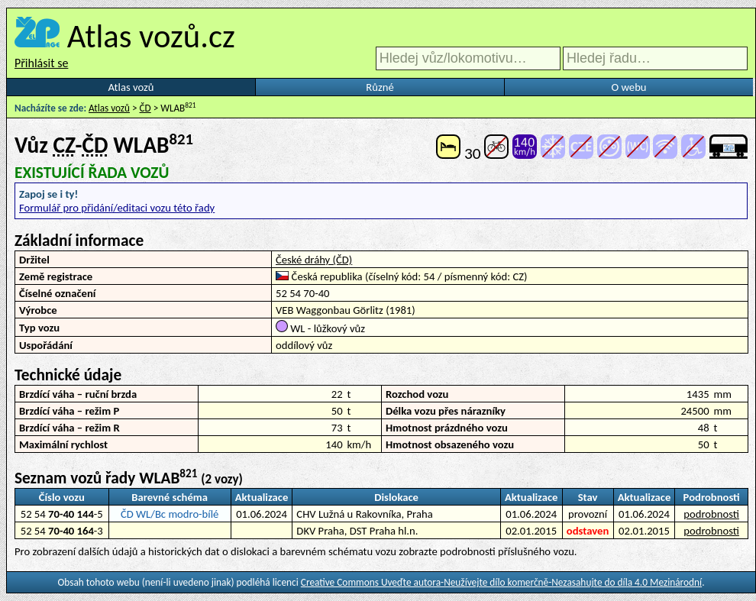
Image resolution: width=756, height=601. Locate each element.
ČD (145, 108)
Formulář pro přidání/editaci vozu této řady (117, 208)
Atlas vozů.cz (151, 36)
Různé (379, 87)
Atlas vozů (131, 87)
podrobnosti (711, 514)
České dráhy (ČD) (314, 260)
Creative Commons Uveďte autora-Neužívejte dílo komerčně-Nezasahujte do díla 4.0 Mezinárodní (501, 582)
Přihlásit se (41, 63)
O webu (628, 87)
